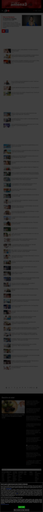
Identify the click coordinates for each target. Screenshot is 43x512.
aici (17, 493)
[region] (21, 497)
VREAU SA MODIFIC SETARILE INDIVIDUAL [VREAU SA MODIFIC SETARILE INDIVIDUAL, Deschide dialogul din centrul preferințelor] (21, 510)
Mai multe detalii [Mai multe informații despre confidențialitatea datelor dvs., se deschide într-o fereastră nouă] (8, 488)
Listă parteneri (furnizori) (5, 504)
